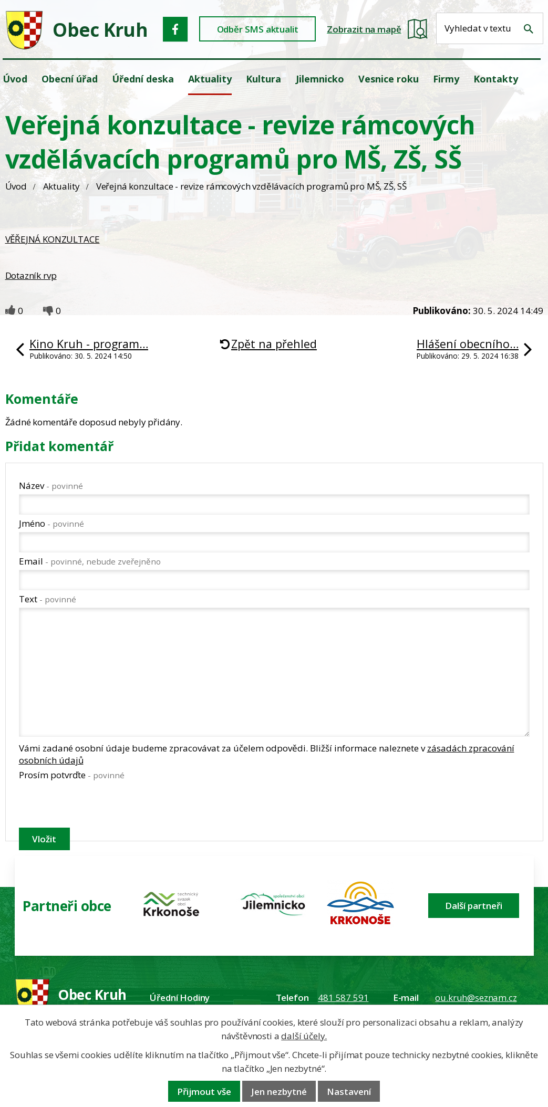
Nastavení (349, 1091)
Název (51, 485)
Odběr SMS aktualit (257, 29)
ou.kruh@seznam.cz (475, 997)
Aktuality (61, 186)
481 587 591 (343, 997)
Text (47, 599)
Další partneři (473, 906)
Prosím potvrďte (72, 775)
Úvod (16, 186)
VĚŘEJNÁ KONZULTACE (52, 239)
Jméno (51, 523)
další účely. (304, 1036)
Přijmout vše (204, 1091)
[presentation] (99, 806)
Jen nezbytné (279, 1091)
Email (90, 561)
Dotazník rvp (31, 275)
